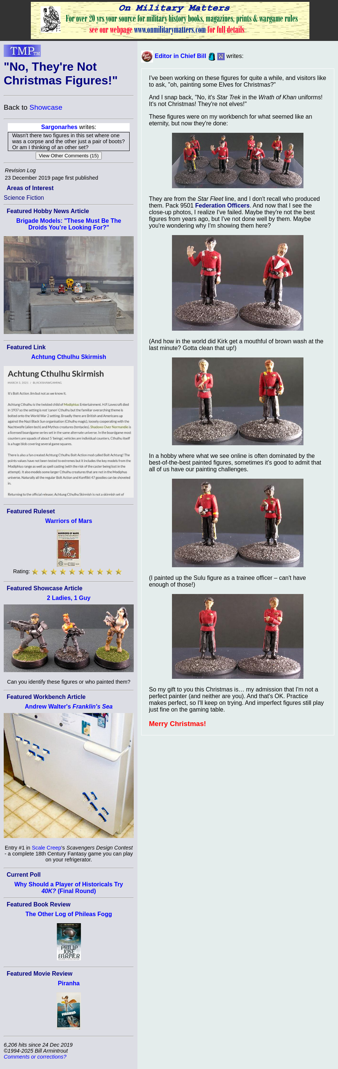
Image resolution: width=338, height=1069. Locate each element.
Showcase (45, 107)
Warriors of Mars (68, 521)
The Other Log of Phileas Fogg (69, 914)
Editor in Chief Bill (180, 56)
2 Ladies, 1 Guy (68, 598)
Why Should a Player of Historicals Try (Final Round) (68, 887)
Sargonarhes (59, 127)
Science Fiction (24, 198)
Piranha (69, 983)
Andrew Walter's (69, 706)
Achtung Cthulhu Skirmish (68, 357)
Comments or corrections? (35, 1057)
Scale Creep (46, 848)
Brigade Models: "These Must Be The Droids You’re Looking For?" (68, 224)
